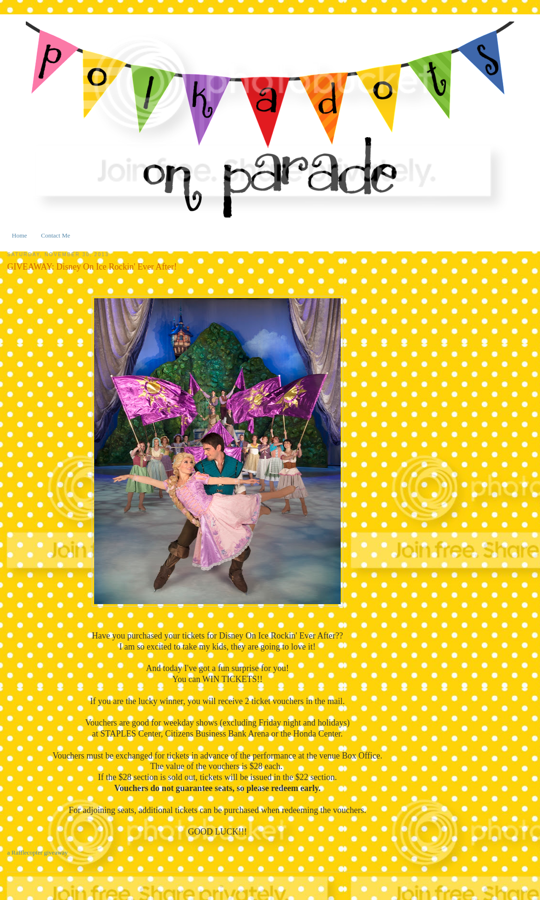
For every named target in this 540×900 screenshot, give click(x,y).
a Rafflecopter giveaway (37, 852)
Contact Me (55, 235)
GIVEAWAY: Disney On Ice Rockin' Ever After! (92, 266)
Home (19, 235)
